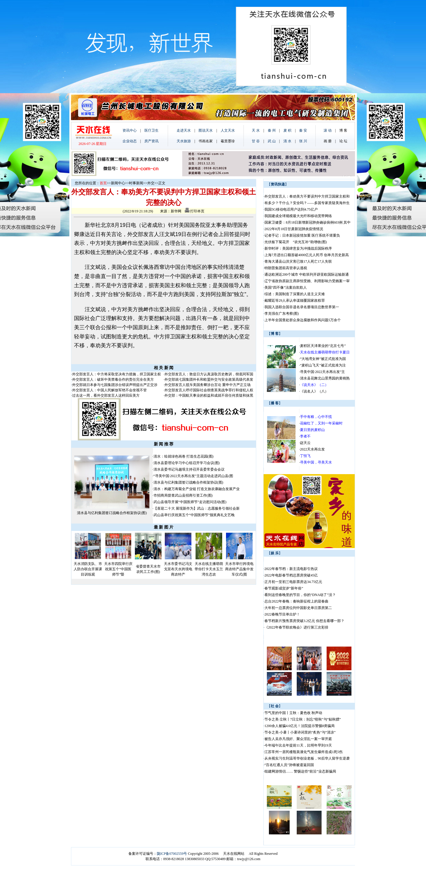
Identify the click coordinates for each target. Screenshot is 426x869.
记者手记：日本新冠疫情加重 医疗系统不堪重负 (302, 235)
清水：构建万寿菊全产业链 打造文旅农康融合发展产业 (197, 489)
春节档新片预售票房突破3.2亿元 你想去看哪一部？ (304, 621)
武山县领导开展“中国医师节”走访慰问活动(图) (190, 502)
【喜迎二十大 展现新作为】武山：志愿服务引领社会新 (197, 508)
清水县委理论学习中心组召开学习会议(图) (187, 463)
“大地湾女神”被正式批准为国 (323, 359)
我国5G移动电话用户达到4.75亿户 (291, 209)
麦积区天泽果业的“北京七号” (323, 346)
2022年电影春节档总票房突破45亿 (291, 575)
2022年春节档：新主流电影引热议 (291, 569)
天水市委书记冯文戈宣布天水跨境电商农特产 (178, 569)
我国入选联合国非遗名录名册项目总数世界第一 (301, 307)
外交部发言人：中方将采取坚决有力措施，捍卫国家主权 (116, 374)
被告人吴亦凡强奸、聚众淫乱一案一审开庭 (298, 739)
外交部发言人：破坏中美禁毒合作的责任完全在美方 (113, 379)
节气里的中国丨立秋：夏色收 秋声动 (293, 713)
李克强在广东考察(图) (281, 313)
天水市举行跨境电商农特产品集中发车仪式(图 (239, 569)
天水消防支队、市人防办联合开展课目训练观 (88, 569)
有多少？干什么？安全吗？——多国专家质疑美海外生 (307, 203)
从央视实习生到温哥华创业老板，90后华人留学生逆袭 (307, 758)
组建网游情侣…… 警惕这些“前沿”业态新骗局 (300, 771)
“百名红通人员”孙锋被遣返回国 (289, 765)
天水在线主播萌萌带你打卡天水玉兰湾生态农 (209, 569)
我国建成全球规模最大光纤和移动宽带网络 (298, 216)
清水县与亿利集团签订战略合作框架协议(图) (112, 513)
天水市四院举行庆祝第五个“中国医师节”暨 (118, 569)
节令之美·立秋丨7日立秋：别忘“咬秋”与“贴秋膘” (302, 719)
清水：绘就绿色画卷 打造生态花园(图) (184, 456)
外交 (150, 183)
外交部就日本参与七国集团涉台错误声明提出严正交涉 (114, 385)
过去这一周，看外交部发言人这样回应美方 (106, 395)
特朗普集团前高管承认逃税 (285, 268)
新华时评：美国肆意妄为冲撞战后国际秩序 (298, 248)
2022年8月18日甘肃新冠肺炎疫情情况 (293, 229)
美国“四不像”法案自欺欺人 (285, 287)
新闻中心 (118, 183)
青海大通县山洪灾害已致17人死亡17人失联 (298, 261)
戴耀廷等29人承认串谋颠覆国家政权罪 (294, 300)
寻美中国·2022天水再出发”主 (322, 372)
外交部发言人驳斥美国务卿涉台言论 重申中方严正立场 (207, 385)
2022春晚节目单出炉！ (282, 614)
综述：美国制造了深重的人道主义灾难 (294, 294)
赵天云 (305, 443)
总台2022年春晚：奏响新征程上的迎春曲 (296, 601)
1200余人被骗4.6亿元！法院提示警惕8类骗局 (299, 726)
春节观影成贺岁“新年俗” (283, 588)
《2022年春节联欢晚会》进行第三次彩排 (296, 627)
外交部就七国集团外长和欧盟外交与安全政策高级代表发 (208, 379)
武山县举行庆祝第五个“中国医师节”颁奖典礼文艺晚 (194, 515)
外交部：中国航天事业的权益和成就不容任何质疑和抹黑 (208, 395)
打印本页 (194, 211)
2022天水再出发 (312, 449)
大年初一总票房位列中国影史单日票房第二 (298, 608)
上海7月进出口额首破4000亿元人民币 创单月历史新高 (306, 255)
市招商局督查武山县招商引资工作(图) (183, 495)
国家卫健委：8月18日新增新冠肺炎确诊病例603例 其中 (307, 222)
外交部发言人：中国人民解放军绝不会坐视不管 (109, 390)
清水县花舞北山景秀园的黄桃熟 (325, 378)
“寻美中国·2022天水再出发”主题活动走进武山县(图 (193, 476)
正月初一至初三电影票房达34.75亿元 (293, 582)
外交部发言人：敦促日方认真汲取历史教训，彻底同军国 (208, 374)
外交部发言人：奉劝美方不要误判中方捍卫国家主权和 (307, 196)
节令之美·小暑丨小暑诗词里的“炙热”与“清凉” (299, 732)
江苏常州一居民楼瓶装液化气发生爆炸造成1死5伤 (303, 752)
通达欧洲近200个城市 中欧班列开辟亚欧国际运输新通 (306, 274)
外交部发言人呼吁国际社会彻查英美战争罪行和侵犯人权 (208, 390)
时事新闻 (136, 183)
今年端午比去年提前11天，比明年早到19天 (298, 745)
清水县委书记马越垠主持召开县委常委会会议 (189, 469)
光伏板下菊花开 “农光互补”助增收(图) (295, 242)
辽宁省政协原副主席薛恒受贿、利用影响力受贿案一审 (307, 281)
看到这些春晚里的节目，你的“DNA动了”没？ (300, 595)
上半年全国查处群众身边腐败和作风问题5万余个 (302, 320)
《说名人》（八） (314, 391)
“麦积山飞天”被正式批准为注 (323, 365)
